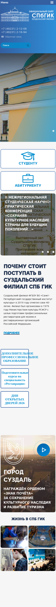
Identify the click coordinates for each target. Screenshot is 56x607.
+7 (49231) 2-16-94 (14, 32)
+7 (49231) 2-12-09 (14, 28)
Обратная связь (13, 36)
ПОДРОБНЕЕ (12, 333)
